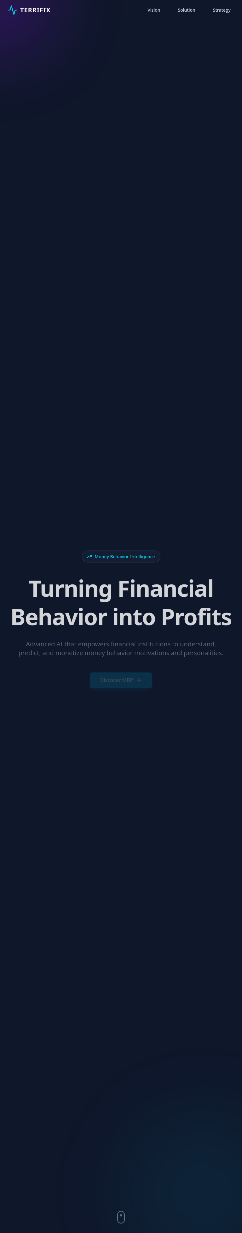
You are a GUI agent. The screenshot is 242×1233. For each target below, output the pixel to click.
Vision (153, 10)
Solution (186, 10)
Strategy (222, 10)
